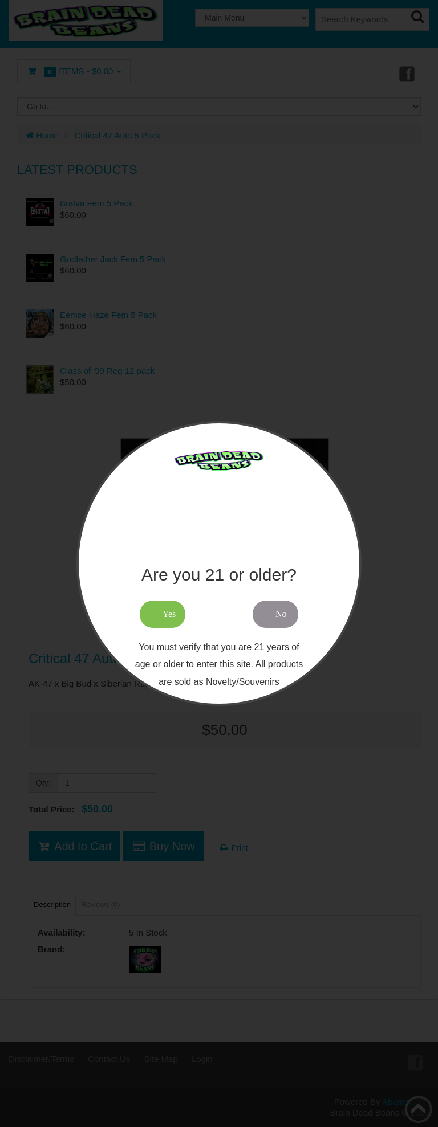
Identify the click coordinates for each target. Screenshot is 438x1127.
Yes (169, 614)
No (281, 614)
